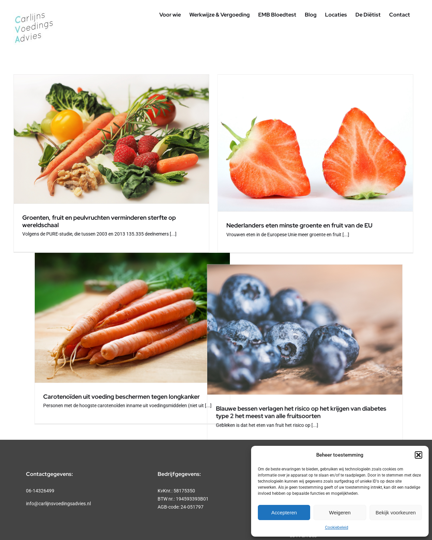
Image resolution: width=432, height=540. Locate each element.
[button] (418, 455)
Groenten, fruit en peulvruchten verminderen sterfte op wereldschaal (99, 221)
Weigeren (340, 512)
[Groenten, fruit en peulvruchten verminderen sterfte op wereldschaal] (111, 139)
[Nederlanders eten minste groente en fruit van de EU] (252, 143)
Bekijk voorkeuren (396, 512)
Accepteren (284, 512)
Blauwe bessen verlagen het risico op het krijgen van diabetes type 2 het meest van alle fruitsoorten (113, 382)
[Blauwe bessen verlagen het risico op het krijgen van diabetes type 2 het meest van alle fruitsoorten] (116, 299)
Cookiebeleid (336, 527)
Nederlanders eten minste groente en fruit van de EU (236, 225)
